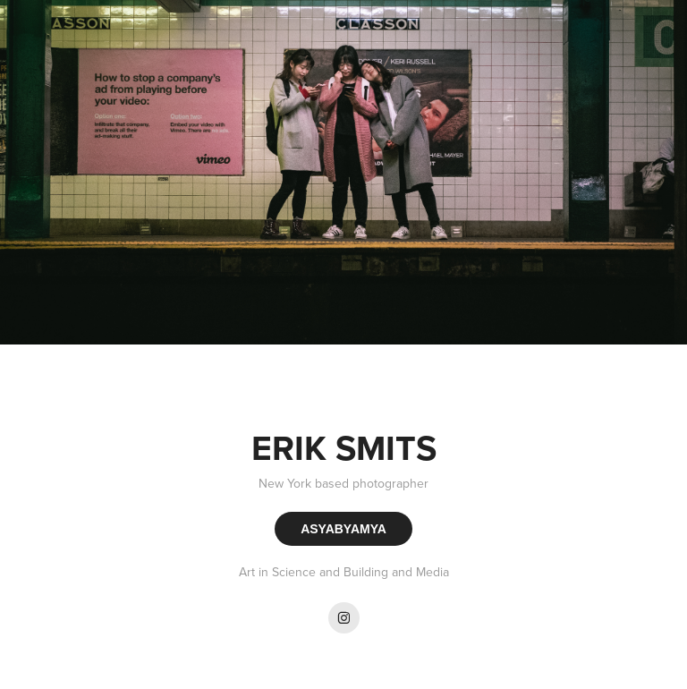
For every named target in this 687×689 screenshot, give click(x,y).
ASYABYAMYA (343, 529)
